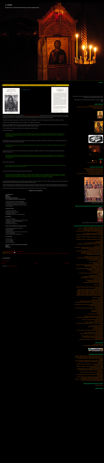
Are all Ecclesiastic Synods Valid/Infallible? (94, 242)
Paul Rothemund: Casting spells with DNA (94, 280)
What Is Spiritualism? (98, 327)
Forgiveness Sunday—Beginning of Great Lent (93, 256)
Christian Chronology (98, 246)
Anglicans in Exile (99, 241)
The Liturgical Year (99, 309)
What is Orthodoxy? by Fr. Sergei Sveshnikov (94, 332)
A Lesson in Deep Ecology (97, 344)
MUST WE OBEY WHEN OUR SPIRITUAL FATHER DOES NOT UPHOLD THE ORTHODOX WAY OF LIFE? (89, 265)
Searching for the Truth (98, 284)
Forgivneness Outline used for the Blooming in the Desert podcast (90, 257)
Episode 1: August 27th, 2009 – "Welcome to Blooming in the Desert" (89, 355)
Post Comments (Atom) (12, 265)
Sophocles (95, 160)
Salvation (101, 283)
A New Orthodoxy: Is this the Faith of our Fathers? (93, 233)
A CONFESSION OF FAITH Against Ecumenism (93, 229)
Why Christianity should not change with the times (93, 337)
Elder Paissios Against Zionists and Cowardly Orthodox (92, 253)
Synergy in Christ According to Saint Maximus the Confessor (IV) (90, 292)
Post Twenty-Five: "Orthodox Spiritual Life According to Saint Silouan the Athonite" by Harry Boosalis (29, 85)
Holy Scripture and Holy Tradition (96, 262)
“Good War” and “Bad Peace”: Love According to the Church (91, 339)
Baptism (101, 245)
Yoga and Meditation (99, 338)
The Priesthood (100, 312)
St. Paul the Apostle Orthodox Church (32, 115)
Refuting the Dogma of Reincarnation (95, 281)
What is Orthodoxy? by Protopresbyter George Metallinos (91, 333)
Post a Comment (6, 260)
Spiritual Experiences (99, 288)
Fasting (101, 255)
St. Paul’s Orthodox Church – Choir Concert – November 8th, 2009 (89, 368)
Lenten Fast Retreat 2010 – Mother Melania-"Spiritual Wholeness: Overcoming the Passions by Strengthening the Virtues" (90, 377)
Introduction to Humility (98, 263)
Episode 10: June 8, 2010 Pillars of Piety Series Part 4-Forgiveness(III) (89, 379)
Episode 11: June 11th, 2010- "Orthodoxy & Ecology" (92, 380)
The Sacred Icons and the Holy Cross (95, 313)
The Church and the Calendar (97, 299)
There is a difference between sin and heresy (94, 322)
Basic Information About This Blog (96, 105)
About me (6, 253)
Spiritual (101, 285)
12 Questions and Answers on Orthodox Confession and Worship (90, 228)
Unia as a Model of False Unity (97, 325)
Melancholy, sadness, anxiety (97, 267)
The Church (100, 298)
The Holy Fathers (59, 253)
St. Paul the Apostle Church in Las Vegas (49, 253)
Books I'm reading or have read (14, 253)
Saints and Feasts (34, 253)
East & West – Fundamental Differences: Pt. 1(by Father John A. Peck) (89, 247)
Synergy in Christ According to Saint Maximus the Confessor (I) (90, 289)
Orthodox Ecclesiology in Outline (96, 275)
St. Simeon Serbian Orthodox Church (95, 174)
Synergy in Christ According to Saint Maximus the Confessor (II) (90, 290)
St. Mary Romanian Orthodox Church (95, 172)
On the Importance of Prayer (97, 271)
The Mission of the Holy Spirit (97, 310)
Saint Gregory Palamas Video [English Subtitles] (93, 282)
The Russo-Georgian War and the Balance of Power (93, 345)
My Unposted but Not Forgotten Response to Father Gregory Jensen (89, 268)
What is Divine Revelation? (97, 329)
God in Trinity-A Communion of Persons (95, 259)
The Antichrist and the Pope (97, 297)
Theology (64, 253)
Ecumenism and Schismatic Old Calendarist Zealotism (92, 248)
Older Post (67, 263)
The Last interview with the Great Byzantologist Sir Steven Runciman (89, 308)
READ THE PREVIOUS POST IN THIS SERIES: (13, 251)
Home (35, 263)
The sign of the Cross (99, 320)
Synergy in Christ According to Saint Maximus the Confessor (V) (90, 294)
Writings (67, 253)
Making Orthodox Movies (98, 108)
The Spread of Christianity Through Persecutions (93, 316)
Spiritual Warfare (40, 253)
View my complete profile (92, 162)
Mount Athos (25, 253)
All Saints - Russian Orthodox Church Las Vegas (93, 168)
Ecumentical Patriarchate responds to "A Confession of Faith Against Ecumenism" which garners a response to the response (89, 251)
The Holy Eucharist (99, 306)
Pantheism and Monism (98, 278)
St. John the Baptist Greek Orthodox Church (94, 170)
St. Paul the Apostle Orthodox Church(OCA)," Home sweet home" (90, 173)
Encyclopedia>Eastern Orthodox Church (95, 254)
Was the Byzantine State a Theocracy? (95, 326)
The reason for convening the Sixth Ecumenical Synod (92, 319)
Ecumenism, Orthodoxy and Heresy (96, 249)
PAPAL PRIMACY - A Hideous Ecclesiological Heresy (92, 277)
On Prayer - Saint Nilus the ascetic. (96, 270)
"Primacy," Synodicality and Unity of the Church (93, 227)
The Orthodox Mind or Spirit (97, 311)
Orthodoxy (29, 253)
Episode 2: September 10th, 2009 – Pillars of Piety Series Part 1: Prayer (89, 357)
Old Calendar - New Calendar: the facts (95, 269)
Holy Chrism (100, 261)
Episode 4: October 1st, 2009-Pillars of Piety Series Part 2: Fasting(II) (89, 360)
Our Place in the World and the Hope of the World (93, 276)
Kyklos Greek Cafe (99, 385)
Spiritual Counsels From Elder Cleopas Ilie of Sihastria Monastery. (90, 287)
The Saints (101, 315)
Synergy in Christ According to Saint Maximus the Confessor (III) (90, 291)
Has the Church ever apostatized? (96, 260)
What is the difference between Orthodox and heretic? (92, 336)
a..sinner (8, 5)
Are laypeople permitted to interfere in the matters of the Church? (90, 243)
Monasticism (21, 253)
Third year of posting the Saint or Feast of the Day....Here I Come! (90, 106)
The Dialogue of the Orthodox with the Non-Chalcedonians (91, 301)
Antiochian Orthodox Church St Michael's (94, 169)
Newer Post (3, 263)
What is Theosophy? (99, 334)
